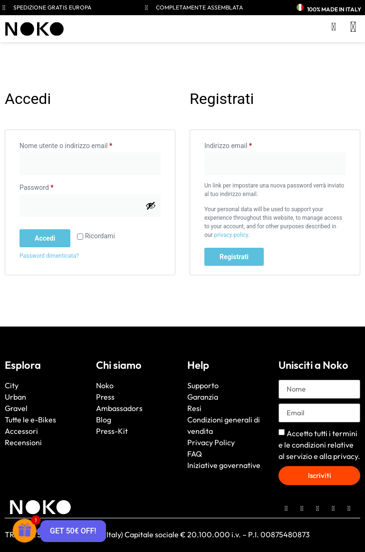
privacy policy (231, 235)
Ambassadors (119, 408)
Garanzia (202, 397)
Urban (15, 397)
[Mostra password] (150, 205)
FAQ (194, 453)
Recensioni (23, 442)
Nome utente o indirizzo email (79, 144)
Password (49, 186)
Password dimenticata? (49, 256)
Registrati (234, 257)
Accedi (45, 238)
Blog (103, 419)
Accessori (21, 431)
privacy (345, 456)
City (12, 385)
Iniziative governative (223, 465)
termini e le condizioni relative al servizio (318, 445)
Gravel (16, 408)
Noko (105, 385)
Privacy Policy (211, 442)
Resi (194, 408)
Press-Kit (112, 431)
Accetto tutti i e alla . (319, 445)
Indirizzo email (241, 144)
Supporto (203, 385)
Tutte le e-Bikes (30, 419)
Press (105, 397)
